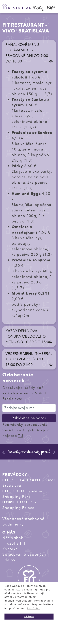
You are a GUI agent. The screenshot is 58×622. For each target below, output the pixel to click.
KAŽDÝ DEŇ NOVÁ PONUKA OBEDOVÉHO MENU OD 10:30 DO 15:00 (28, 336)
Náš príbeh (13, 537)
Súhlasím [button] (29, 616)
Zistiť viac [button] (33, 608)
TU (20, 435)
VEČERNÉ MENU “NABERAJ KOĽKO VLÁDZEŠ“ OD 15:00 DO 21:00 (28, 359)
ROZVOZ (38, 8)
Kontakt (9, 549)
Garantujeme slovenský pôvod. (29, 452)
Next (54, 453)
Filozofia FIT (14, 543)
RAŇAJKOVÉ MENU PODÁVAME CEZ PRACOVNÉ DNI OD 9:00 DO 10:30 (26, 53)
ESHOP (51, 8)
